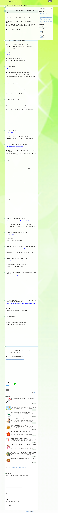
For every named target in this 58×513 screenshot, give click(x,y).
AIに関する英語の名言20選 (44, 13)
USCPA (41, 35)
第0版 (33, 511)
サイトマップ (14, 5)
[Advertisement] (21, 122)
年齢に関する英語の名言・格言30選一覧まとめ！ (20, 425)
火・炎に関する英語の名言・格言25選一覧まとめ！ (20, 431)
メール (7, 490)
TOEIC (41, 36)
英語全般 (41, 28)
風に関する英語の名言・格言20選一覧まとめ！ (19, 438)
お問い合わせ (9, 5)
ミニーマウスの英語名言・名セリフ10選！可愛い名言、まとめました (17, 470)
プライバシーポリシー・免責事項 (22, 5)
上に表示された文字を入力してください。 (13, 501)
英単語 (41, 31)
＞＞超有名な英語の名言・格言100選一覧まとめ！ (14, 30)
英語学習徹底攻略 (11, 1)
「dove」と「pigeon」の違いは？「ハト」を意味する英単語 (16, 467)
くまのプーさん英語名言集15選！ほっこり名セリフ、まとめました (23, 458)
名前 (7, 486)
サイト (7, 493)
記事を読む (34, 403)
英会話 (41, 32)
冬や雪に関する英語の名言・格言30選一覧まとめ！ (20, 412)
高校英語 (41, 37)
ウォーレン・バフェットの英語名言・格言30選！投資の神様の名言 (23, 452)
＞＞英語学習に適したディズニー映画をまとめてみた (15, 359)
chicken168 (34, 392)
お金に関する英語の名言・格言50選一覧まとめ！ (20, 418)
